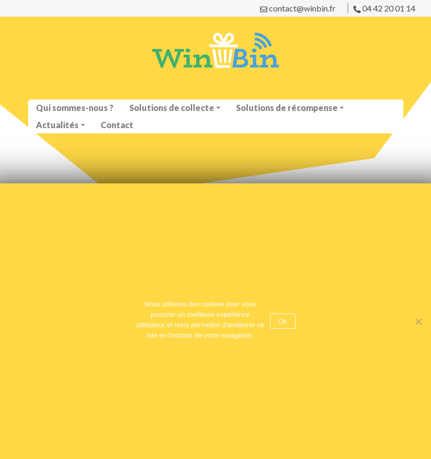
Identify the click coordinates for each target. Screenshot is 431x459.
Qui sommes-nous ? (75, 108)
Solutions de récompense (287, 108)
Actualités (57, 125)
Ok (282, 321)
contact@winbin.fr (298, 8)
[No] (418, 321)
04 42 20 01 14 (384, 8)
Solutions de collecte (171, 108)
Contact (117, 125)
